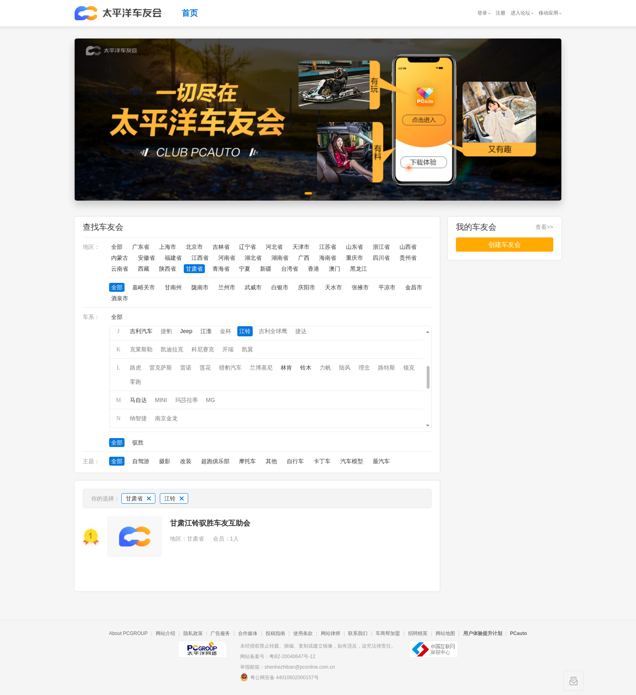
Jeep (186, 331)
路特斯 (386, 367)
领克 (409, 367)
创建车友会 (504, 244)
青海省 (221, 268)
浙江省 (381, 247)
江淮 (206, 331)
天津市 (300, 247)
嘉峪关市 (143, 287)
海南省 (327, 257)
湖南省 (279, 257)
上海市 (167, 247)
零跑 (135, 382)
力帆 (325, 367)
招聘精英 (418, 633)
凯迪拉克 (172, 349)
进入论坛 (520, 13)
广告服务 (220, 633)
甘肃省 (194, 268)
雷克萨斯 (160, 367)
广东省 (140, 247)
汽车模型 (351, 461)
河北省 (274, 247)
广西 (303, 257)
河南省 (226, 257)
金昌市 (413, 287)
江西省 (199, 257)
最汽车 (381, 461)
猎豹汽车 (230, 367)
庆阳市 (306, 287)
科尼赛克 (202, 349)
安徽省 (146, 257)
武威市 (253, 287)
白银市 (279, 287)
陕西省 (167, 268)
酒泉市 (119, 298)
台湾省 (289, 268)
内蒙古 (119, 257)
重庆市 (354, 257)
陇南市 (199, 287)
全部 (116, 247)
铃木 (306, 367)
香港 (313, 268)
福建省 (173, 257)
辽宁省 (247, 247)
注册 (500, 13)
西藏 (143, 268)
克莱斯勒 (141, 349)
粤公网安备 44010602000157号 (279, 677)
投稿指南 (275, 633)
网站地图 (445, 633)
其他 (271, 461)
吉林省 (221, 247)
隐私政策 (193, 633)
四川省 (381, 257)
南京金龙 (166, 418)
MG (210, 400)
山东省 (354, 247)
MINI (161, 400)
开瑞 (228, 349)
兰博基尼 (261, 367)
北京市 (194, 247)
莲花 (205, 367)
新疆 (265, 268)
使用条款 (303, 633)
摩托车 (247, 461)
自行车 (295, 461)
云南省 (119, 268)
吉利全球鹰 (273, 331)
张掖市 (360, 287)
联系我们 (357, 633)
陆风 (344, 367)
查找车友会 (103, 226)
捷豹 (166, 331)
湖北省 (253, 257)
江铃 (245, 331)
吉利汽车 (141, 331)
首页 (190, 13)
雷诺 (185, 367)
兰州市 (226, 287)
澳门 (334, 268)
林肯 (286, 367)
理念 (364, 367)
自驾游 (140, 461)
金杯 (225, 331)
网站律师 (330, 633)
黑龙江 (358, 268)
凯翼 (247, 349)
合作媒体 (248, 633)
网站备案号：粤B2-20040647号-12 (277, 656)
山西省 (408, 247)
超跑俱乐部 (215, 461)
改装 (185, 461)
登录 (482, 13)
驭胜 (138, 442)
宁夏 (244, 268)
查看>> (544, 227)
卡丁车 (322, 461)
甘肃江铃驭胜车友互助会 (210, 523)
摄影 (164, 461)
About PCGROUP (128, 633)
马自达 (138, 400)
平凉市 (386, 287)
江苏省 (327, 247)
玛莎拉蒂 (186, 400)
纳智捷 (138, 418)
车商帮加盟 (388, 633)
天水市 (333, 287)
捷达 (301, 331)
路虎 (135, 367)
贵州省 (408, 257)
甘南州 (173, 287)
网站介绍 (165, 633)
